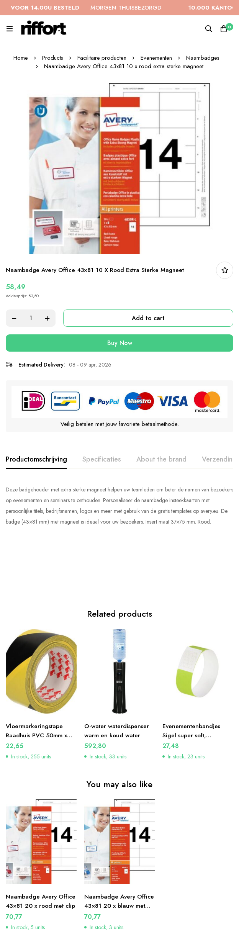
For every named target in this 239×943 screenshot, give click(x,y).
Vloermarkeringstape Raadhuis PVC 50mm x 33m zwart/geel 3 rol (37, 673)
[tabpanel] (119, 505)
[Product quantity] (31, 318)
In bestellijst (224, 270)
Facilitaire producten (102, 58)
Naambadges (203, 58)
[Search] (208, 29)
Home (20, 58)
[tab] (36, 459)
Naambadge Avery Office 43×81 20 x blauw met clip (119, 844)
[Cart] (223, 29)
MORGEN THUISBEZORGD (104, 7)
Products (52, 58)
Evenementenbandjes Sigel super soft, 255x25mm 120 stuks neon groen (191, 678)
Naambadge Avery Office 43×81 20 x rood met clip (41, 844)
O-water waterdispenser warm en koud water (117, 669)
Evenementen (156, 58)
